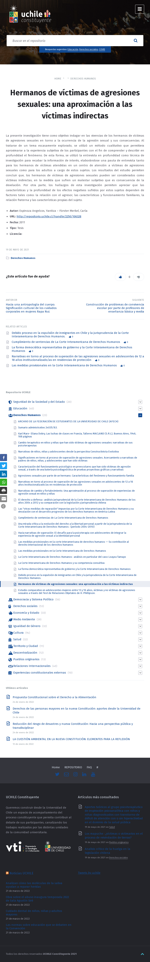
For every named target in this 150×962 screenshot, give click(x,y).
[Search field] (75, 40)
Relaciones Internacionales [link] (32, 666)
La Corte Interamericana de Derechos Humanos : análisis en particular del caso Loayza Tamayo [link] (72, 556)
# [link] (97, 767)
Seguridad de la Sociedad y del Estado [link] (39, 402)
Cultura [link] (18, 632)
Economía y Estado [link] (26, 612)
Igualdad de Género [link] (26, 626)
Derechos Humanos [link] (83, 78)
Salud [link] (17, 639)
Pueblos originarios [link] (26, 659)
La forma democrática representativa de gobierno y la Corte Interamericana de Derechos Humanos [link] (74, 568)
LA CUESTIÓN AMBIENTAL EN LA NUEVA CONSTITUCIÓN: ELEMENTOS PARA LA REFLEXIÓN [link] (71, 739)
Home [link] (57, 78)
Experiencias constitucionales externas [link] (39, 672)
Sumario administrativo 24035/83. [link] (37, 427)
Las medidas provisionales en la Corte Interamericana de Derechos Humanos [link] (65, 365)
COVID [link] (102, 49)
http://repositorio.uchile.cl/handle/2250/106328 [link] (49, 216)
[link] (30, 14)
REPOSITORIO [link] (73, 767)
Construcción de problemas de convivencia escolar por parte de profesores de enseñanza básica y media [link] (115, 308)
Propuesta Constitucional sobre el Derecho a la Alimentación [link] (54, 697)
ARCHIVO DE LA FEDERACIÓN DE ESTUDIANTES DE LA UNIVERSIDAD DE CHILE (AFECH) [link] (68, 421)
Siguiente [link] (138, 300)
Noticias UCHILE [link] (21, 873)
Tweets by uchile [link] (89, 873)
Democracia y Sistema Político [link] (33, 599)
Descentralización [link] (25, 652)
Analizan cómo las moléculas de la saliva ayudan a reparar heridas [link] (34, 884)
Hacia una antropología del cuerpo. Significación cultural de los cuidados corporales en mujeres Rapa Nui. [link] (31, 308)
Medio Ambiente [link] (24, 619)
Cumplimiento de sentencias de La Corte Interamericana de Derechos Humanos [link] (66, 342)
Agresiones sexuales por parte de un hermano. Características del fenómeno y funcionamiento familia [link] (76, 475)
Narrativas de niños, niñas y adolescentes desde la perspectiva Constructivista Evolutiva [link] (68, 451)
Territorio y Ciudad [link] (25, 646)
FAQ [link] (89, 767)
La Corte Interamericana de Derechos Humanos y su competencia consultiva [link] (61, 562)
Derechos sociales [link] (88, 49)
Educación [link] (73, 49)
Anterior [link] (11, 300)
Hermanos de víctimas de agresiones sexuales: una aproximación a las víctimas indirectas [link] (75, 584)
